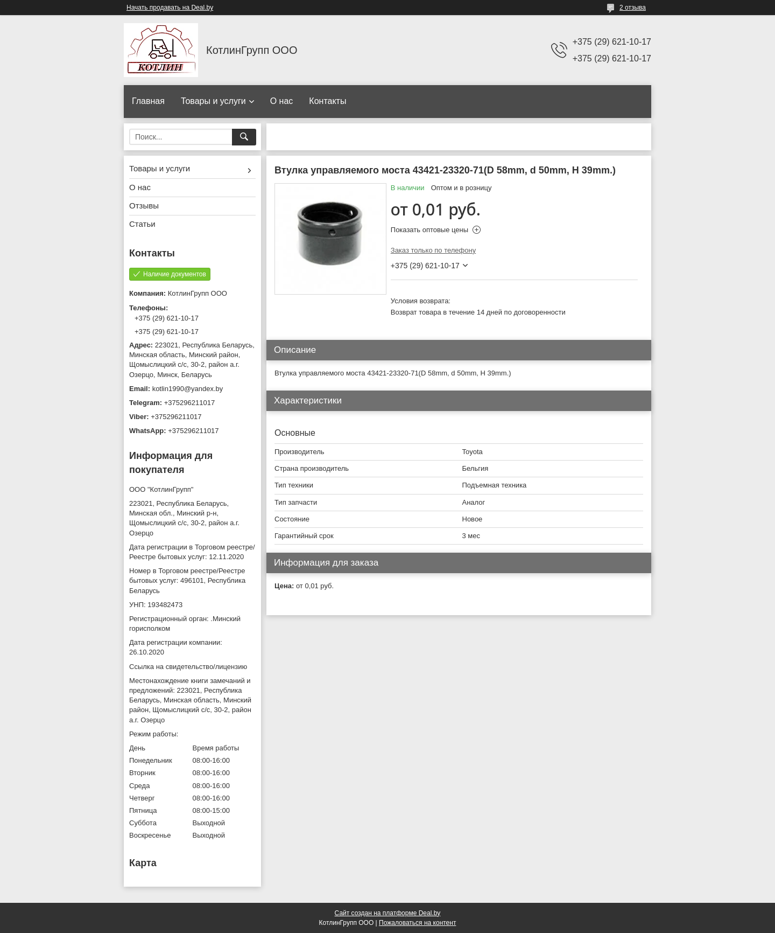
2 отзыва (632, 7)
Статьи (142, 223)
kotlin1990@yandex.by (187, 389)
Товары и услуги (213, 101)
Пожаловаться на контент (417, 923)
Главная (148, 101)
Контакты (327, 101)
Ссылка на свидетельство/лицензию (188, 667)
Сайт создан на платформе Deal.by (388, 913)
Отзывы (144, 205)
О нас (281, 101)
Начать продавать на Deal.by (169, 7)
